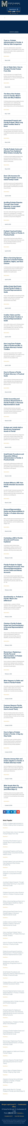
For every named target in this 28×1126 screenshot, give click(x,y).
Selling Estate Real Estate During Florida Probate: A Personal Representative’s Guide (13, 289)
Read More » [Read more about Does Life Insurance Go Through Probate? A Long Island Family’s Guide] (6, 191)
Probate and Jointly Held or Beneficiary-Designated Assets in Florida (13, 429)
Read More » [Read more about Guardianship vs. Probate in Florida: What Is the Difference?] (6, 612)
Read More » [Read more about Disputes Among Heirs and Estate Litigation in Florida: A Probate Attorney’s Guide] (6, 774)
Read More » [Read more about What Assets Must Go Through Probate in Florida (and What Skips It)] (6, 801)
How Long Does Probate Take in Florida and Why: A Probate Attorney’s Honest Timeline (13, 346)
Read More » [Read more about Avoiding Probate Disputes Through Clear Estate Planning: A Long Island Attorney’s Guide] (6, 220)
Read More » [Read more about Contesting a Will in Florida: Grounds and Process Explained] (6, 553)
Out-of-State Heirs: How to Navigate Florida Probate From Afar (13, 69)
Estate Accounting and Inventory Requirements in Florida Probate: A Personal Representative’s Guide (13, 401)
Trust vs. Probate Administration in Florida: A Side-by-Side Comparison (13, 42)
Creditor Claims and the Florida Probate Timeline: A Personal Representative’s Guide (13, 318)
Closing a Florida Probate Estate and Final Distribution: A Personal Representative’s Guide (14, 626)
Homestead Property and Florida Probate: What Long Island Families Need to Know (13, 123)
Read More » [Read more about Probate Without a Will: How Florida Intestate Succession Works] (6, 498)
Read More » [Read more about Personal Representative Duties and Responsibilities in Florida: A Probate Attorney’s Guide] (6, 527)
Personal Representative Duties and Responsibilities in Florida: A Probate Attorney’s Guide (14, 512)
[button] (4, 17)
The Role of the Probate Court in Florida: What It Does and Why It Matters (12, 95)
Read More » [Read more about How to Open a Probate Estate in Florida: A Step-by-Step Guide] (6, 748)
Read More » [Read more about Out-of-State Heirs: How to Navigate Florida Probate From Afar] (6, 83)
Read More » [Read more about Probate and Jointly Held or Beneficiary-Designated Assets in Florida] (6, 443)
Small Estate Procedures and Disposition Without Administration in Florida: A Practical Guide (14, 457)
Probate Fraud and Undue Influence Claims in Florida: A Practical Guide (14, 233)
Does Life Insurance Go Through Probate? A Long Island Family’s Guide (13, 177)
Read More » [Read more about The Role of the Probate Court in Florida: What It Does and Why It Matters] (6, 109)
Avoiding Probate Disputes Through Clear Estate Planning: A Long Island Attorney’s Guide (13, 205)
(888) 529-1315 (12, 1113)
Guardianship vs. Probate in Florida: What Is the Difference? (13, 598)
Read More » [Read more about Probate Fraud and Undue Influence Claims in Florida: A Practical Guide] (6, 247)
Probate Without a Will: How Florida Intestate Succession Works (14, 484)
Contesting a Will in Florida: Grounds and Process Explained (13, 540)
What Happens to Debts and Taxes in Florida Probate (13, 681)
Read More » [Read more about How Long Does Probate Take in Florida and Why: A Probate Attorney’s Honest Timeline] (6, 361)
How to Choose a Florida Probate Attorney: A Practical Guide (14, 374)
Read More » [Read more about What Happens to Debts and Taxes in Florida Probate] (6, 694)
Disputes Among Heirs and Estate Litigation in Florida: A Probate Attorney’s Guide (14, 760)
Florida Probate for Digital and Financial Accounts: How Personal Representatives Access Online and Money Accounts (14, 568)
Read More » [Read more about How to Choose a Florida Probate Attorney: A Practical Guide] (6, 388)
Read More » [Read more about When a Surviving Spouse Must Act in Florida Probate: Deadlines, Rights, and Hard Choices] (6, 275)
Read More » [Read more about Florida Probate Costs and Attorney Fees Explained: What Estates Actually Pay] (6, 165)
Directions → (20, 1113)
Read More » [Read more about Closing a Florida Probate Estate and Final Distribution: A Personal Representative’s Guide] (6, 641)
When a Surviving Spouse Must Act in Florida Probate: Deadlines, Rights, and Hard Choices (13, 260)
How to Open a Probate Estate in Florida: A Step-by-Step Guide (13, 734)
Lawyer (15, 4)
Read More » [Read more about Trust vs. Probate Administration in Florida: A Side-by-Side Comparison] (6, 56)
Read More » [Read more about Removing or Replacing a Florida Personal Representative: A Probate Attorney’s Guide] (6, 669)
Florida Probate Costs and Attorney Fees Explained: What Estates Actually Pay (13, 151)
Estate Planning (14, 3)
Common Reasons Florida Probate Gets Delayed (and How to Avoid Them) (13, 707)
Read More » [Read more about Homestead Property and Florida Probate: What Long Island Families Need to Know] (6, 138)
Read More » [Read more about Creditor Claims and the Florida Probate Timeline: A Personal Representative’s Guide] (6, 332)
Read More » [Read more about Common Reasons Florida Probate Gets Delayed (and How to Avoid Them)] (6, 721)
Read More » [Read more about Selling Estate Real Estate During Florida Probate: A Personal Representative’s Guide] (6, 304)
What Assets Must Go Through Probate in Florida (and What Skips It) (13, 787)
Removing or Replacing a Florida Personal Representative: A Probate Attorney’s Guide (13, 655)
